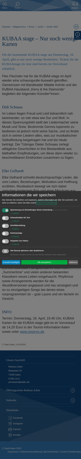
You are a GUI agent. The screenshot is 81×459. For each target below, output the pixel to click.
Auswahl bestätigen (11, 262)
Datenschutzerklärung (46, 203)
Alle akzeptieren (44, 262)
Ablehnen (73, 262)
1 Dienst (14, 213)
